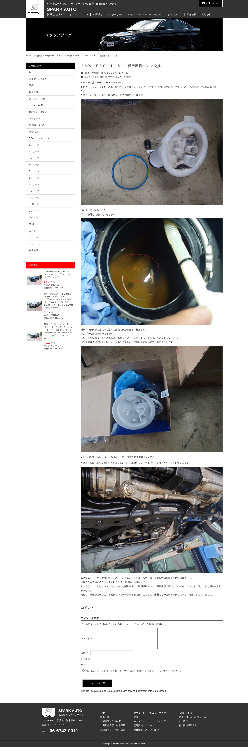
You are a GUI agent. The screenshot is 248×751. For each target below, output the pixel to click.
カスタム (33, 230)
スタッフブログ (174, 14)
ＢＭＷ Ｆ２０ (91, 77)
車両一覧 (104, 721)
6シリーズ (34, 178)
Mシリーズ (34, 217)
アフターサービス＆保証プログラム (152, 717)
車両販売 (97, 14)
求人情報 (205, 14)
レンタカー (35, 72)
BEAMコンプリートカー (41, 138)
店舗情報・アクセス (144, 729)
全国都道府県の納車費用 (112, 729)
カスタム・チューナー (149, 14)
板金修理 (33, 250)
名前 (84, 656)
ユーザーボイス (37, 118)
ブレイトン (35, 244)
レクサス (33, 92)
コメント (87, 640)
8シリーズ (34, 191)
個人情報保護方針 (188, 729)
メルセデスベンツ (38, 78)
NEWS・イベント (38, 125)
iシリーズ (34, 204)
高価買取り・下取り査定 (112, 733)
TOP (85, 14)
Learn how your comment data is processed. (143, 695)
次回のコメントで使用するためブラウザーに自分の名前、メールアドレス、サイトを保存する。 (134, 674)
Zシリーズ (34, 211)
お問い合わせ (210, 3)
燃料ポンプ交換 (107, 77)
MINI (31, 224)
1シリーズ (123, 73)
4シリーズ (34, 164)
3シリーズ (34, 158)
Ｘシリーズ (35, 197)
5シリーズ (34, 171)
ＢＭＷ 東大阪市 (123, 77)
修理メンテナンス (109, 73)
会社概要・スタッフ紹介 (146, 733)
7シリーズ (34, 184)
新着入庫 (33, 131)
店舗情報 (191, 14)
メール (86, 662)
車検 (136, 721)
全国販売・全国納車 (110, 725)
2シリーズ (34, 151)
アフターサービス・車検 (120, 14)
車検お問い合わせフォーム (192, 721)
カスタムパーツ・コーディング (150, 725)
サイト (84, 668)
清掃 (31, 85)
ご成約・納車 (36, 105)
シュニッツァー (37, 237)
